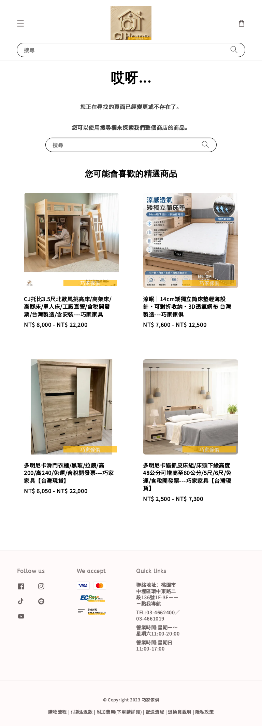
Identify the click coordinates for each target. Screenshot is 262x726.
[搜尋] (234, 49)
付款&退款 (82, 712)
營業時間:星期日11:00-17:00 (154, 645)
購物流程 (57, 712)
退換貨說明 (179, 712)
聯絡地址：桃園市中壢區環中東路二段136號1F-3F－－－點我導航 (157, 594)
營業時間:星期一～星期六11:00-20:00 (157, 630)
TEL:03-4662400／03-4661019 (158, 615)
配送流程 (155, 712)
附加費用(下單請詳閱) (119, 712)
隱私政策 (204, 712)
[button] (20, 23)
